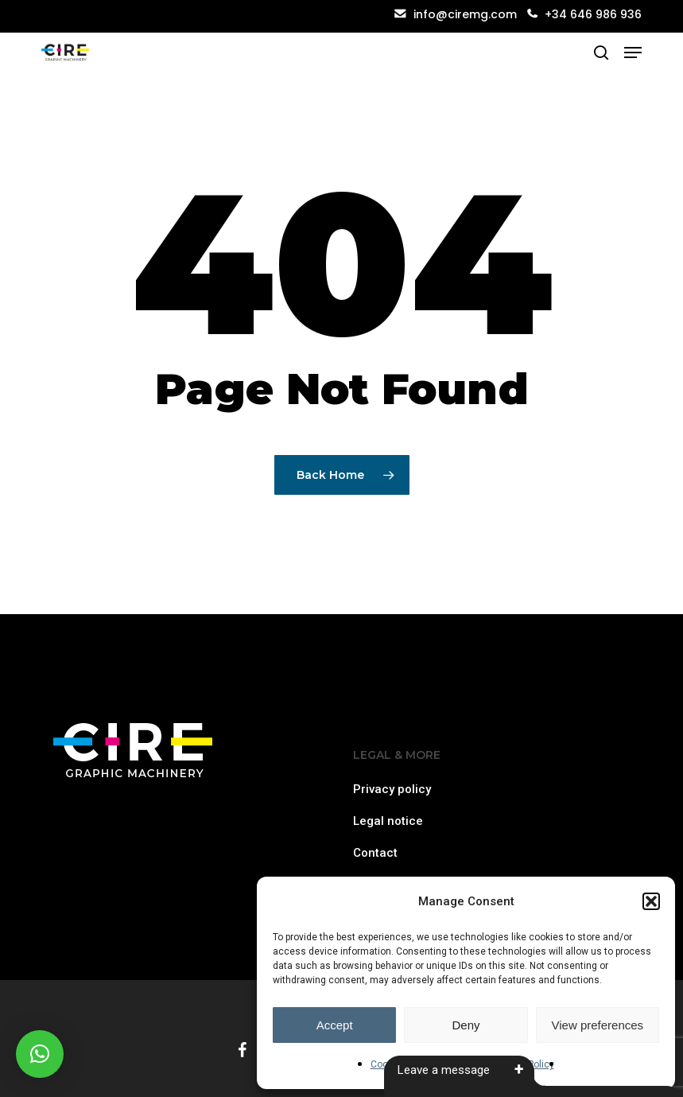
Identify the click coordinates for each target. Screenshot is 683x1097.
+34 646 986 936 (593, 14)
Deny (465, 1025)
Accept (334, 1025)
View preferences (598, 1025)
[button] (651, 901)
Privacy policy (392, 789)
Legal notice (388, 821)
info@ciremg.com (455, 14)
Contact (375, 853)
